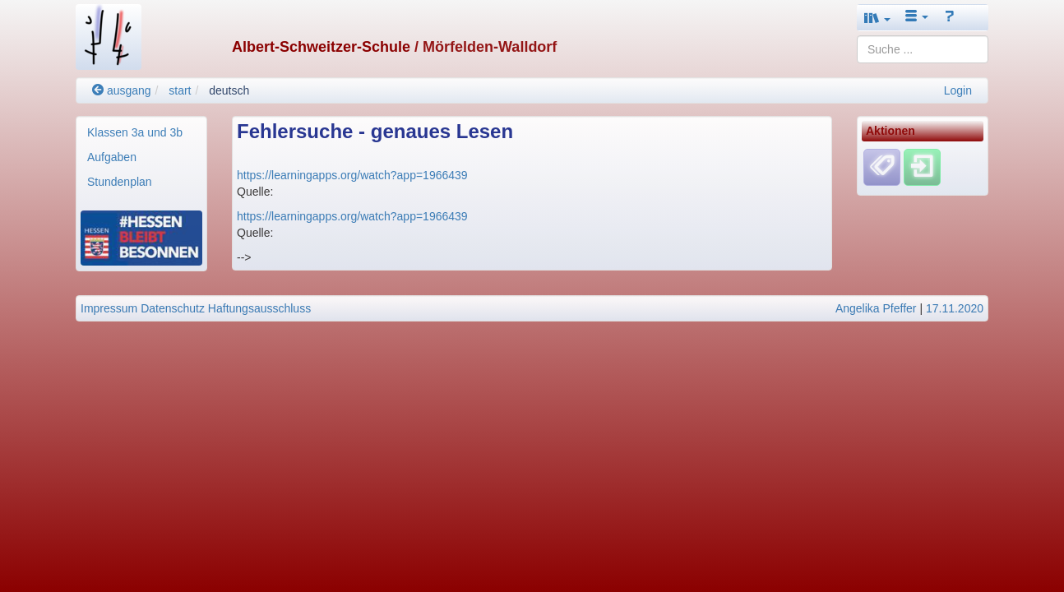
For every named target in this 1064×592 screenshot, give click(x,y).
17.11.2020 (954, 308)
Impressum (109, 308)
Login (958, 90)
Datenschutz (173, 308)
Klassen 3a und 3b (135, 132)
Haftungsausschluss (259, 308)
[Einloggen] (922, 166)
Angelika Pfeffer (876, 308)
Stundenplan (119, 181)
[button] (877, 17)
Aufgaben (111, 157)
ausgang (121, 90)
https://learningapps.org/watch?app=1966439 (352, 175)
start (180, 90)
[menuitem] (141, 132)
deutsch (229, 90)
